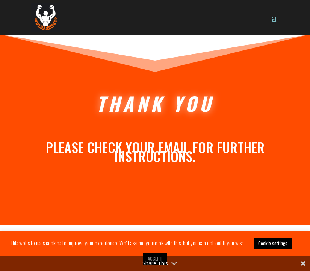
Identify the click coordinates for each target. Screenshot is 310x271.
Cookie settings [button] (272, 243)
